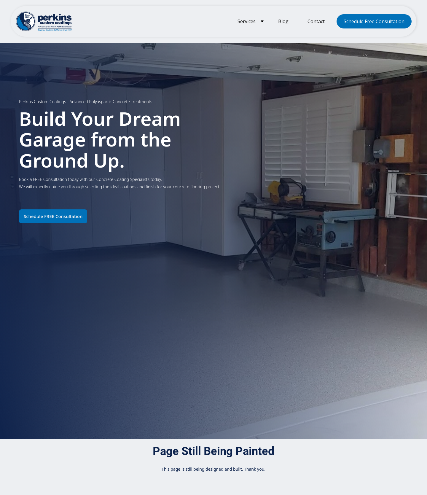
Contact (316, 21)
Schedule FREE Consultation (53, 216)
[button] (249, 21)
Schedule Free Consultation (374, 21)
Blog (283, 21)
